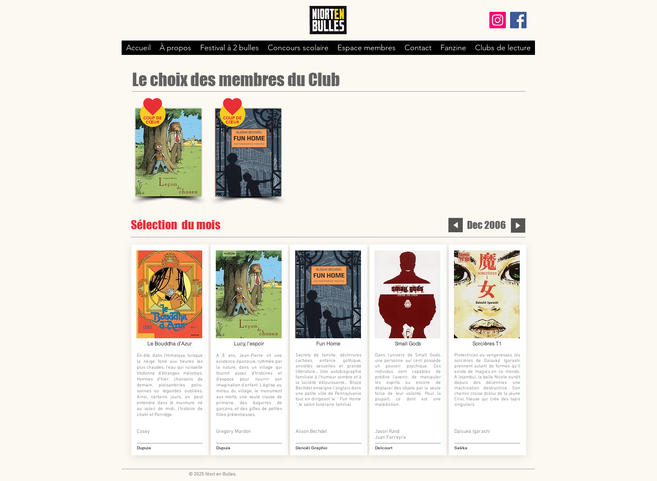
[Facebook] (518, 20)
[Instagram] (497, 20)
